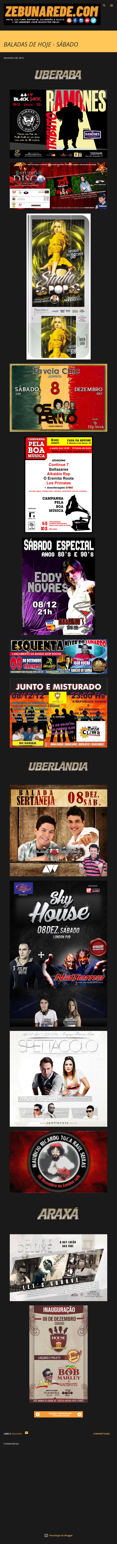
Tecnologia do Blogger (58, 1535)
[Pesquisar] (104, 5)
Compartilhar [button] (101, 1433)
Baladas (17, 1433)
